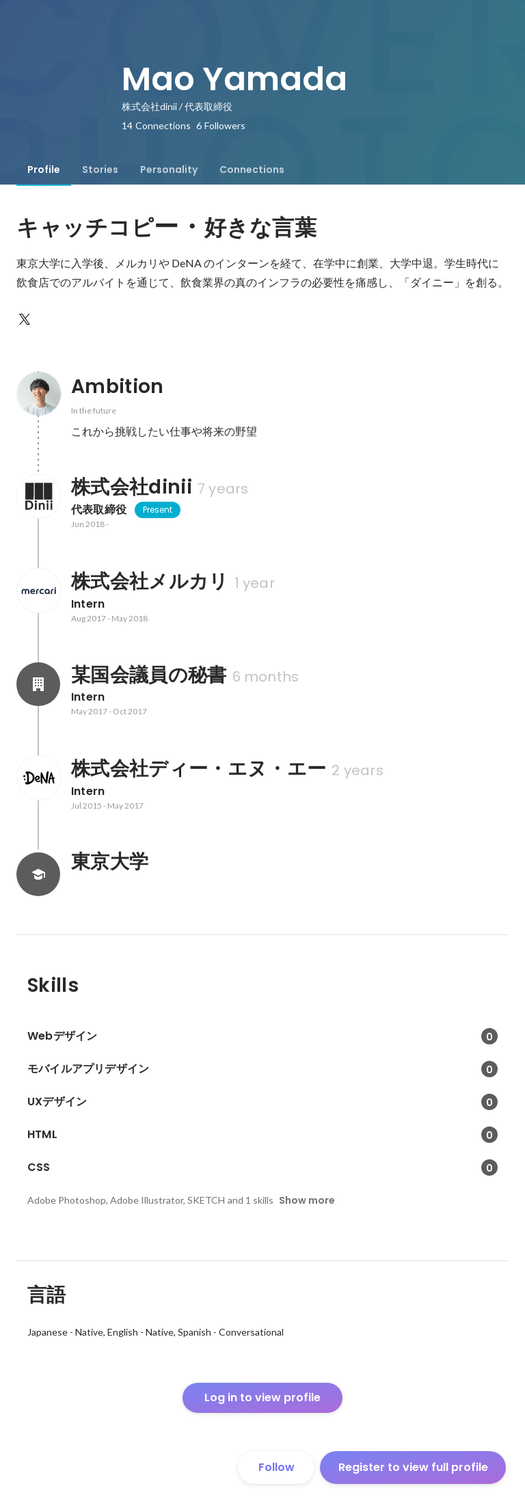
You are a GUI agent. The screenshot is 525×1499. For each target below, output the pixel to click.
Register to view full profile (413, 1467)
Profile (43, 169)
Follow (276, 1467)
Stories (100, 169)
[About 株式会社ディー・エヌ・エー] (38, 777)
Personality (169, 169)
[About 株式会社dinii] (38, 496)
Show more (307, 1200)
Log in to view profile (262, 1397)
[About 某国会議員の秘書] (38, 684)
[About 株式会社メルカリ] (38, 590)
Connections (251, 169)
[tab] (43, 169)
